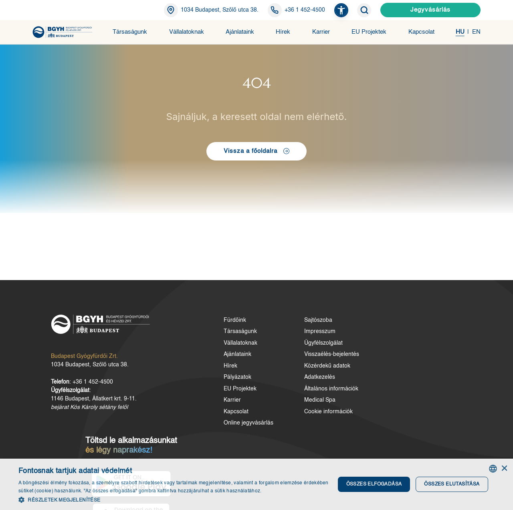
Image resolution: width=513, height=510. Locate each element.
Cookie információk (280, 418)
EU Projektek (368, 32)
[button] (341, 10)
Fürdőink (203, 326)
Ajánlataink (240, 32)
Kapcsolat (421, 32)
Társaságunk (130, 32)
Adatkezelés (271, 384)
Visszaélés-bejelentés (283, 361)
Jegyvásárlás (430, 10)
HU (460, 32)
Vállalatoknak (186, 32)
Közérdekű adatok (279, 372)
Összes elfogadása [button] (373, 484)
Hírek (283, 32)
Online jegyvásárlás (217, 430)
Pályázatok (206, 384)
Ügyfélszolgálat (275, 349)
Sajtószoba (270, 326)
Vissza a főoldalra (257, 155)
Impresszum (272, 338)
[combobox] (493, 469)
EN (476, 32)
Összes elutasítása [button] (450, 484)
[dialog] (256, 484)
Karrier (321, 32)
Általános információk (283, 395)
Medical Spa (272, 407)
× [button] (504, 469)
